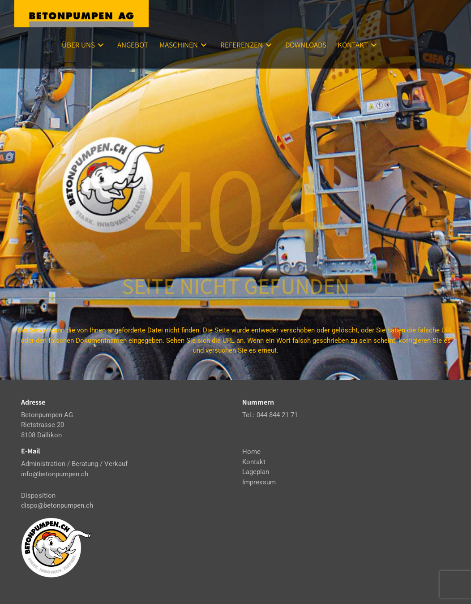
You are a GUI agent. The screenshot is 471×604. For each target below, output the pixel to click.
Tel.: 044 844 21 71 (270, 415)
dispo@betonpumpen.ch (57, 505)
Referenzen (247, 45)
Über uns (84, 45)
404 (235, 206)
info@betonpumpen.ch (54, 474)
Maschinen (184, 45)
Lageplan (255, 472)
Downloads (305, 45)
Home (251, 452)
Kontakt (358, 45)
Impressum (259, 482)
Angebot (132, 45)
